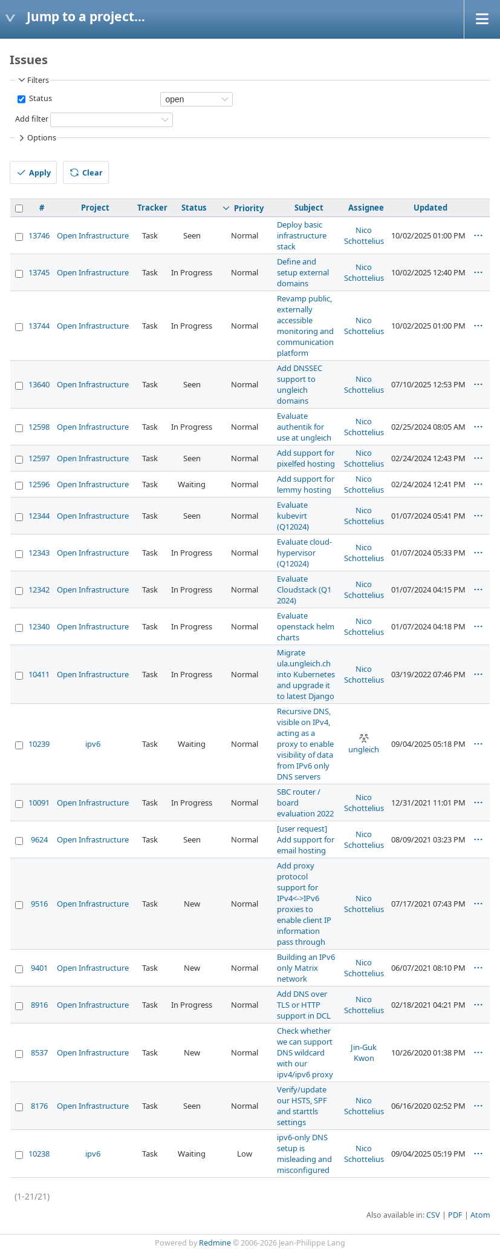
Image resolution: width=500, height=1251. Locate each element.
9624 (39, 839)
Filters (32, 79)
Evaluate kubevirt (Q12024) (293, 515)
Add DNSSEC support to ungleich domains (299, 384)
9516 (39, 903)
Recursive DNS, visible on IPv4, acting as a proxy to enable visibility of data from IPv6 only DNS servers (305, 744)
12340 (39, 626)
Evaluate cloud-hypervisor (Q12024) (304, 552)
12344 (39, 515)
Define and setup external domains (303, 272)
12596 (39, 484)
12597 (39, 458)
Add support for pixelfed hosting (306, 458)
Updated (430, 207)
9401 (39, 967)
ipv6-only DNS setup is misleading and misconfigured (304, 1153)
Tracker (152, 207)
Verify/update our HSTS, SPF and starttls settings (302, 1106)
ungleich (363, 744)
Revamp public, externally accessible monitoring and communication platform (305, 325)
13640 (39, 384)
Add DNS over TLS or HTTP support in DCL (304, 1004)
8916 (39, 1004)
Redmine (215, 1243)
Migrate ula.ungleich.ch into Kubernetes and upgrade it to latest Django (306, 674)
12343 (39, 552)
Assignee (366, 207)
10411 (39, 674)
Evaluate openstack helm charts (305, 626)
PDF (455, 1215)
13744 (39, 325)
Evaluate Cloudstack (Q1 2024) (304, 589)
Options (36, 138)
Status (39, 98)
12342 (39, 589)
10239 (39, 743)
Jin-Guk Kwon (364, 1052)
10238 (39, 1153)
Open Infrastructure (93, 235)
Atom (480, 1215)
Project (95, 207)
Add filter (31, 119)
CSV (433, 1215)
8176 (39, 1105)
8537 (39, 1052)
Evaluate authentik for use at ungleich (304, 426)
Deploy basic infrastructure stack (301, 235)
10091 (39, 802)
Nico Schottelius (364, 235)
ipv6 (92, 743)
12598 (39, 426)
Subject (308, 207)
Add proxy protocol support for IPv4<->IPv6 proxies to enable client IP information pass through (304, 903)
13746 (39, 235)
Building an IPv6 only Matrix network (306, 967)
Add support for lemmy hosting (305, 484)
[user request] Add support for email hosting (305, 839)
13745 (39, 272)
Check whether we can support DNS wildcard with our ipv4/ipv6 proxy (305, 1052)
